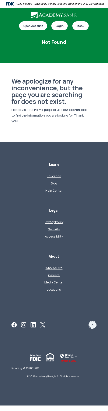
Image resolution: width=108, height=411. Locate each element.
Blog (54, 183)
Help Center (54, 190)
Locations (54, 289)
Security (54, 229)
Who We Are (53, 268)
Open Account (33, 26)
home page (43, 109)
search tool (78, 109)
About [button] (54, 256)
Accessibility (54, 236)
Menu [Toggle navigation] (80, 26)
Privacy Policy (54, 222)
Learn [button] (54, 164)
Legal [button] (54, 210)
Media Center (54, 282)
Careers (54, 275)
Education (54, 176)
